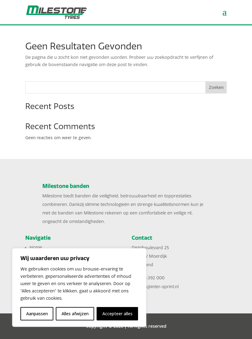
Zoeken (216, 87)
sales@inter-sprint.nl (158, 286)
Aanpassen (37, 313)
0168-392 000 (151, 278)
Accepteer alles (117, 313)
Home (36, 247)
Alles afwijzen (75, 313)
